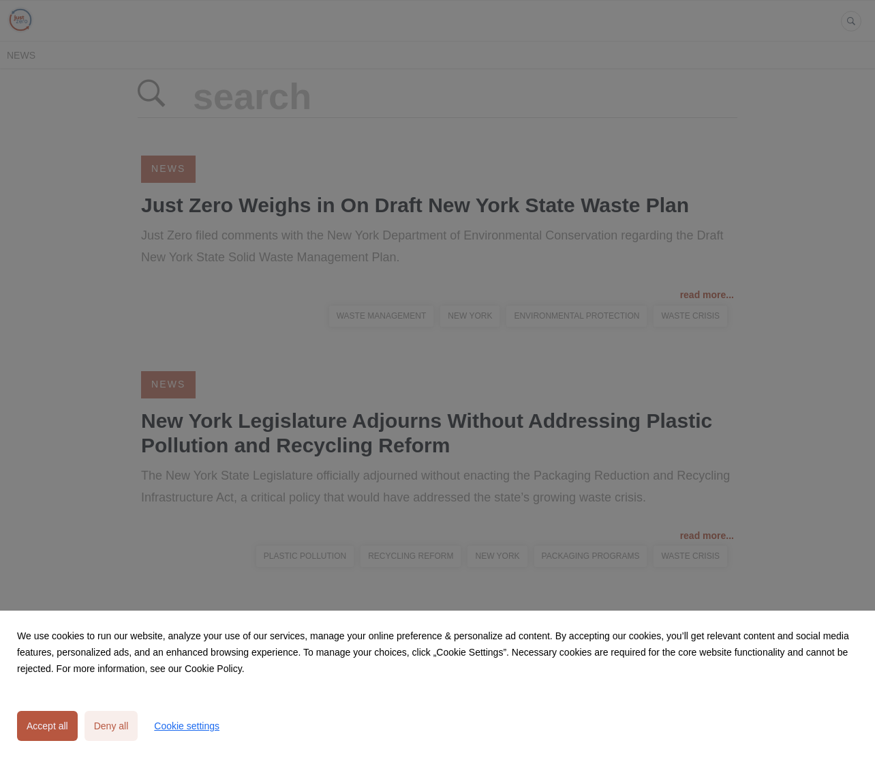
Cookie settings (186, 725)
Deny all (111, 725)
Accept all (47, 725)
